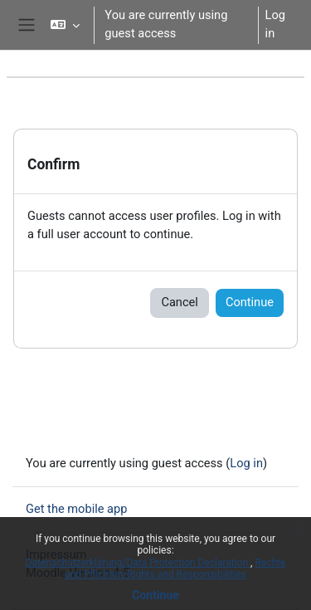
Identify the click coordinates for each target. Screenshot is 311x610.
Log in (275, 24)
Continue (155, 595)
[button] (65, 25)
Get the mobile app (76, 508)
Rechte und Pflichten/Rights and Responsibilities (175, 568)
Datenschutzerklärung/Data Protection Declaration (138, 563)
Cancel (179, 302)
